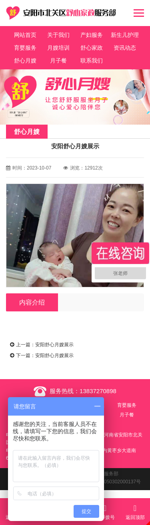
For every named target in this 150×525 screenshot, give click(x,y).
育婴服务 (25, 47)
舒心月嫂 (25, 60)
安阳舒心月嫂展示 (54, 344)
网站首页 (25, 35)
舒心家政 (91, 47)
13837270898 (98, 391)
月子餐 (58, 60)
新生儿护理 (125, 35)
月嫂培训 (58, 47)
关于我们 (58, 35)
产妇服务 (91, 35)
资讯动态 (125, 47)
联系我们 (91, 60)
